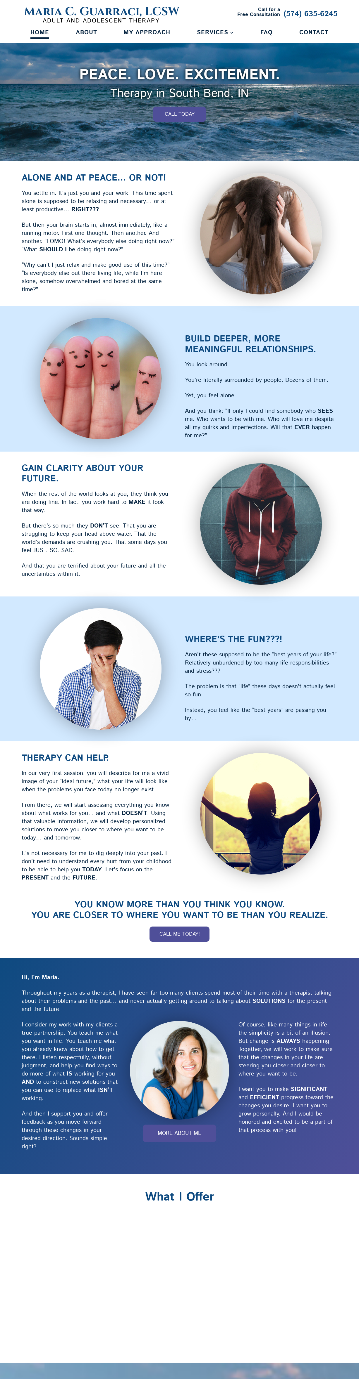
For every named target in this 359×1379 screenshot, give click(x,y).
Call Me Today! (179, 935)
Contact (314, 34)
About (86, 34)
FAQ (266, 34)
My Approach (146, 34)
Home (39, 34)
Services (212, 34)
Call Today (179, 115)
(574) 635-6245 (311, 14)
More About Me (179, 1135)
